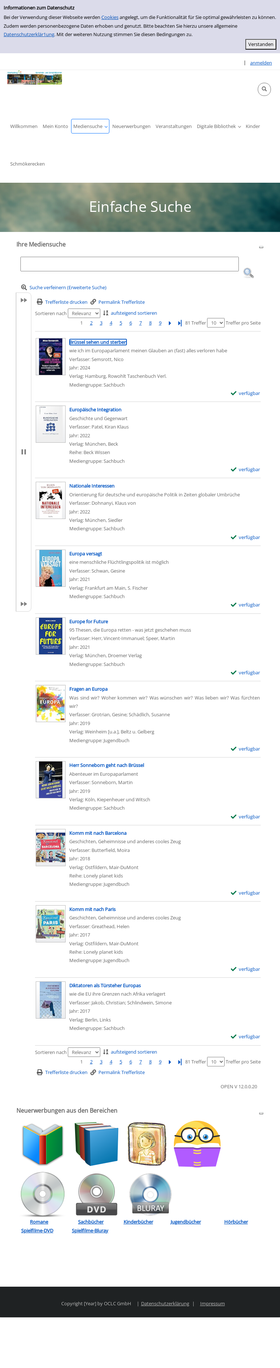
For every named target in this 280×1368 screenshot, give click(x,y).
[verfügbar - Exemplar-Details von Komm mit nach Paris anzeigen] (245, 969)
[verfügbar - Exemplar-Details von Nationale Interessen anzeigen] (245, 537)
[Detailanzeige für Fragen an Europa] (88, 689)
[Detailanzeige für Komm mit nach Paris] (92, 909)
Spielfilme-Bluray (90, 1230)
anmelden (261, 62)
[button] (264, 89)
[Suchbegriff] (129, 264)
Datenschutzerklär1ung (29, 34)
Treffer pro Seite (243, 322)
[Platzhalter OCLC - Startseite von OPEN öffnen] (34, 77)
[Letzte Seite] (179, 323)
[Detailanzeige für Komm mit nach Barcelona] (98, 833)
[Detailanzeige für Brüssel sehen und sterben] (98, 342)
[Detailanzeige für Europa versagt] (85, 553)
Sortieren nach (51, 313)
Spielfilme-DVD (37, 1230)
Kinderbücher (138, 1221)
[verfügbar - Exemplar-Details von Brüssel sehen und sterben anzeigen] (245, 393)
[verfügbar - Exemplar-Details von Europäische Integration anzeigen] (245, 469)
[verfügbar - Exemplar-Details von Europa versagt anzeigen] (245, 605)
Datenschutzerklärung (165, 1303)
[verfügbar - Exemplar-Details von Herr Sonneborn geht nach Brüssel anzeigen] (245, 817)
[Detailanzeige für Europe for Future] (88, 621)
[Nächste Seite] (170, 323)
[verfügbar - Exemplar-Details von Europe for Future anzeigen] (245, 673)
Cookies (109, 17)
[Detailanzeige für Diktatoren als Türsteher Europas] (105, 985)
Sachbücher (91, 1221)
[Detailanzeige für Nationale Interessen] (91, 486)
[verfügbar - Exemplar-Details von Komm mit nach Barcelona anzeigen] (245, 893)
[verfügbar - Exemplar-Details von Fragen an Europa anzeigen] (245, 749)
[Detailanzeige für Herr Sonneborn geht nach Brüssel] (106, 765)
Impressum (212, 1303)
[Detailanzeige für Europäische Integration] (95, 409)
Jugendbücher (186, 1221)
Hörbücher (236, 1221)
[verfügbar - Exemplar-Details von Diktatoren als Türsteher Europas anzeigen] (245, 1036)
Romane (39, 1221)
